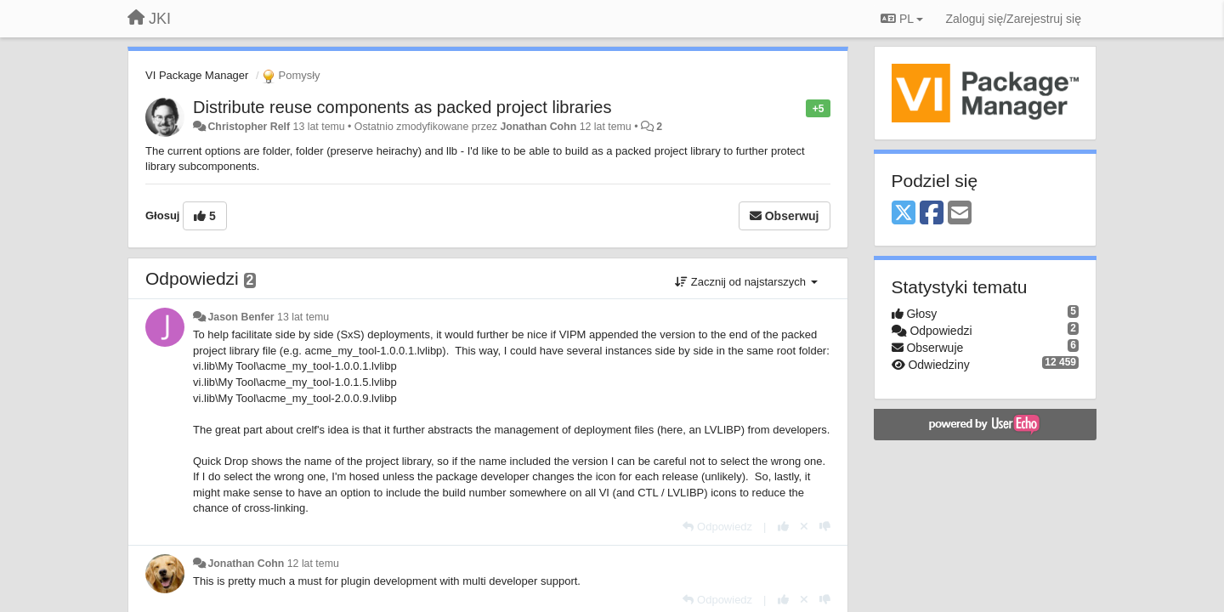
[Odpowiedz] (717, 526)
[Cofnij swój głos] (804, 526)
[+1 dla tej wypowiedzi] (783, 526)
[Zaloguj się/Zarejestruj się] (1013, 18)
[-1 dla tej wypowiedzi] (824, 526)
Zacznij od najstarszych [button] (746, 281)
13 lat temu (303, 317)
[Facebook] (932, 214)
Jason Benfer (240, 317)
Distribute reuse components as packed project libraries (402, 107)
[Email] (960, 214)
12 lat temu (313, 564)
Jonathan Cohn (538, 127)
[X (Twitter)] (903, 214)
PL (902, 19)
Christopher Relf (248, 127)
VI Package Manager (196, 75)
